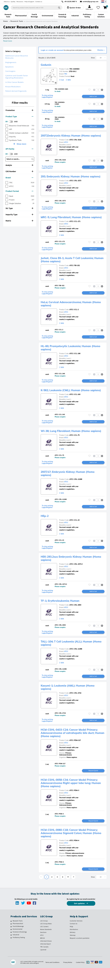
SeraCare (43, 932)
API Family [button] (19, 149)
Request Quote (93, 771)
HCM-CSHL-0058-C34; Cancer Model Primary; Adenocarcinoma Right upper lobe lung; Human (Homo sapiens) (71, 783)
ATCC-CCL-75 (74, 435)
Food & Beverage (18, 926)
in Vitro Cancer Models (14, 82)
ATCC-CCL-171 (74, 221)
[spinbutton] (98, 89)
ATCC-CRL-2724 (75, 693)
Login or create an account (52, 50)
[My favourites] (98, 8)
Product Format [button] (19, 191)
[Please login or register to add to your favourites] (89, 89)
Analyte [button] (19, 165)
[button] (102, 89)
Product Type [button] (19, 116)
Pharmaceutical (18, 923)
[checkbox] (6, 125)
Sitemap (73, 935)
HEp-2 (45, 516)
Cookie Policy (80, 962)
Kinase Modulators (13, 86)
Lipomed (43, 950)
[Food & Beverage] (11, 927)
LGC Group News (46, 924)
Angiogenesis (10, 62)
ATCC (66, 142)
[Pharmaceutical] (11, 924)
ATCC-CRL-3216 (75, 140)
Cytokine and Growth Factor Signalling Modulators (16, 76)
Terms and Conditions (52, 962)
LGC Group (44, 921)
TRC (65, 74)
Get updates (79, 903)
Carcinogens (10, 71)
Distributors (74, 929)
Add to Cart (93, 96)
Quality (13, 1)
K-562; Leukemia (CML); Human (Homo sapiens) (71, 390)
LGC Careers (44, 926)
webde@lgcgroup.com (90, 1)
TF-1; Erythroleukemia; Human (60, 600)
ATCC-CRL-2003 (75, 605)
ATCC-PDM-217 (75, 740)
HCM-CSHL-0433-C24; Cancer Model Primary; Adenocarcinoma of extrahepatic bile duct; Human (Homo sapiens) (72, 733)
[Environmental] (11, 929)
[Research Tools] (11, 921)
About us (7, 1)
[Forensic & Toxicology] (11, 932)
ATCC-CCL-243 (74, 394)
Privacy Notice (67, 962)
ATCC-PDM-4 (74, 840)
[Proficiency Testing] (11, 938)
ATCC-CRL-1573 (75, 181)
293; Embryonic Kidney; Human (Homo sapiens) (70, 176)
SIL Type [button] (19, 208)
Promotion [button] (19, 110)
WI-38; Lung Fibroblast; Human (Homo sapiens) (71, 431)
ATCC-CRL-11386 (75, 649)
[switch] (11, 122)
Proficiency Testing (19, 937)
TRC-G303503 (74, 69)
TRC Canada (44, 947)
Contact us (38, 1)
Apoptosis (9, 67)
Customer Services (76, 921)
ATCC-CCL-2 (74, 310)
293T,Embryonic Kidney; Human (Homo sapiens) (71, 135)
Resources (20, 1)
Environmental (17, 929)
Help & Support (29, 1)
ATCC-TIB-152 (74, 265)
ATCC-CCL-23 (74, 520)
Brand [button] (19, 177)
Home (5, 21)
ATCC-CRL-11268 (75, 479)
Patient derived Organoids (16, 91)
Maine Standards (46, 929)
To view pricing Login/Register (47, 96)
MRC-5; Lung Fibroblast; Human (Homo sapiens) (71, 217)
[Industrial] (11, 935)
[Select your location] (104, 1)
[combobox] (36, 7)
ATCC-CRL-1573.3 (75, 564)
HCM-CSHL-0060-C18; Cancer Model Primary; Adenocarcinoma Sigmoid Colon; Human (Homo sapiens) (71, 833)
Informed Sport (45, 944)
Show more (21, 144)
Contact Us (73, 924)
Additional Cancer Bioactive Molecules (16, 57)
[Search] (59, 7)
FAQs (71, 926)
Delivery (72, 932)
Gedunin (46, 64)
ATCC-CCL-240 (74, 353)
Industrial (16, 935)
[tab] (19, 110)
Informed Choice (46, 941)
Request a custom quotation (79, 938)
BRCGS (42, 938)
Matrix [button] (19, 220)
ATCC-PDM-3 (74, 790)
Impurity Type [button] (19, 214)
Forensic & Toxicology (20, 932)
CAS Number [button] (19, 171)
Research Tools (17, 21)
